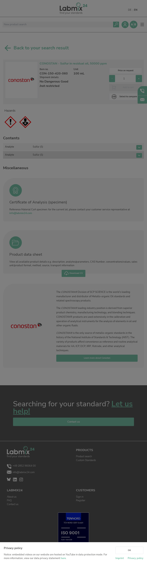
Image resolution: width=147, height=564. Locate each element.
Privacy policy (135, 558)
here (63, 558)
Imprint (119, 558)
